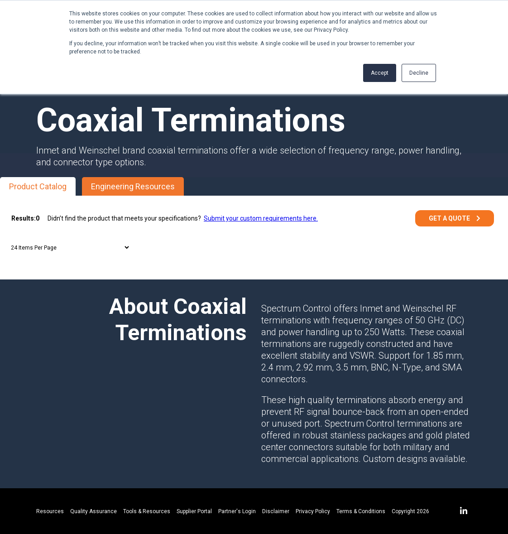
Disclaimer (275, 511)
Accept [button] (379, 73)
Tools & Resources (146, 511)
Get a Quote (449, 218)
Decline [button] (418, 73)
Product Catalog (38, 186)
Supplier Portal (194, 511)
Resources (50, 511)
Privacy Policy (313, 511)
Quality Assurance (93, 511)
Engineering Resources (133, 186)
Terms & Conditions (360, 511)
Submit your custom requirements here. (261, 218)
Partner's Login (237, 511)
